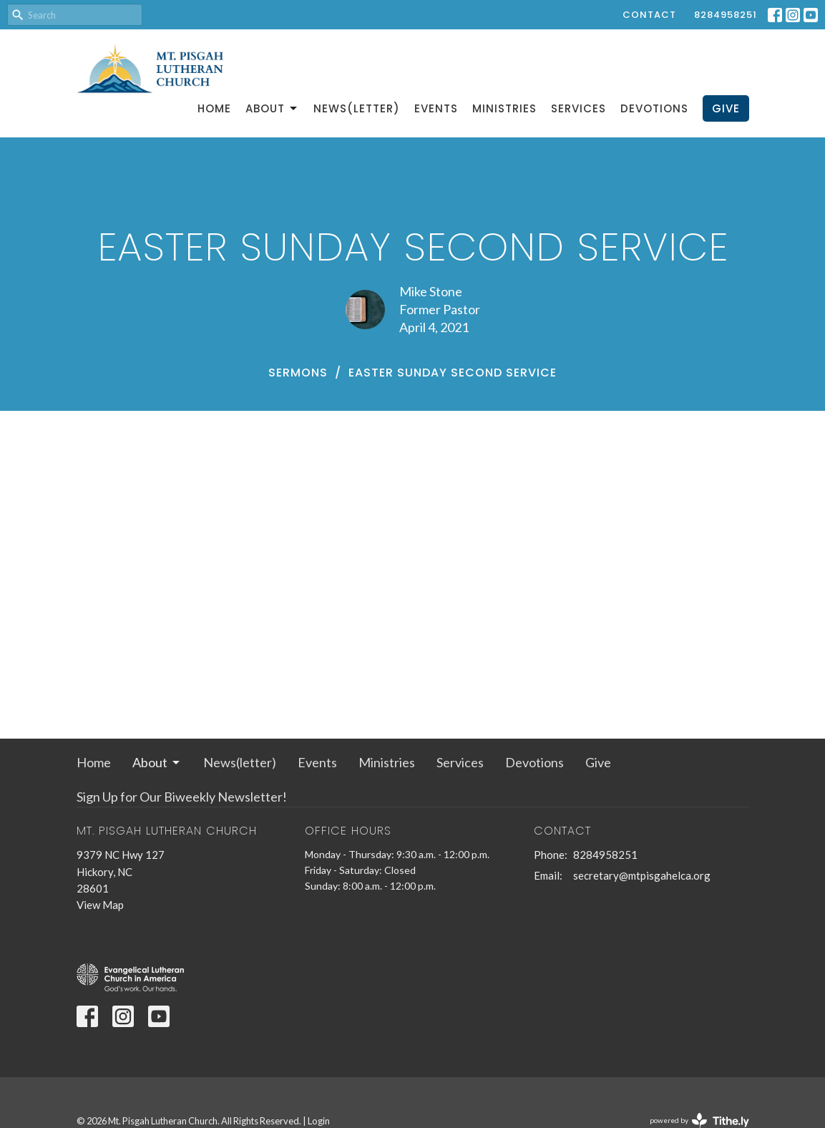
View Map (100, 904)
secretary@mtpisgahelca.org (642, 875)
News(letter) (356, 108)
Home (214, 108)
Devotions (654, 108)
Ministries (504, 108)
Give (726, 108)
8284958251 (725, 14)
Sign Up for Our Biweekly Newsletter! (182, 796)
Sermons (298, 372)
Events (436, 108)
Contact (649, 14)
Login (319, 1121)
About (272, 108)
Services (578, 108)
